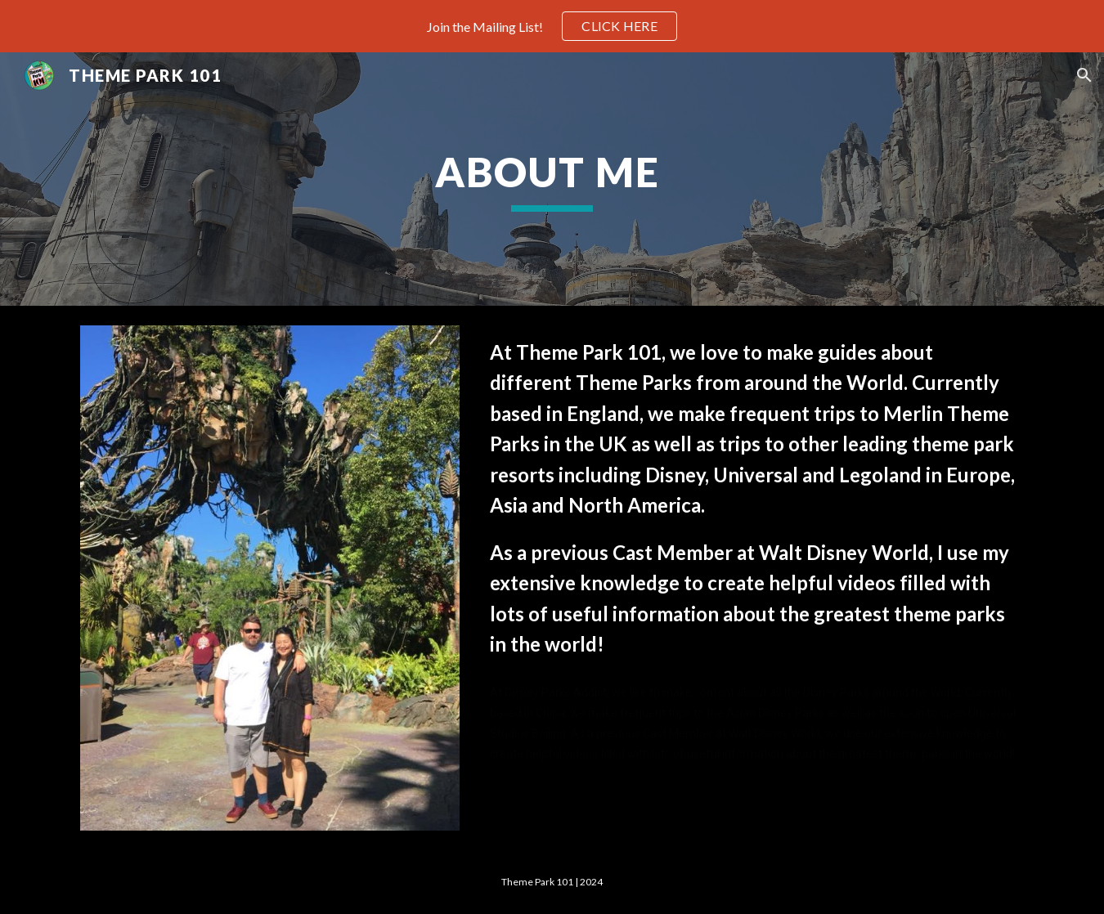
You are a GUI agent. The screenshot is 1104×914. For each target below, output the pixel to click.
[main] (552, 179)
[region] (552, 26)
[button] (1084, 75)
